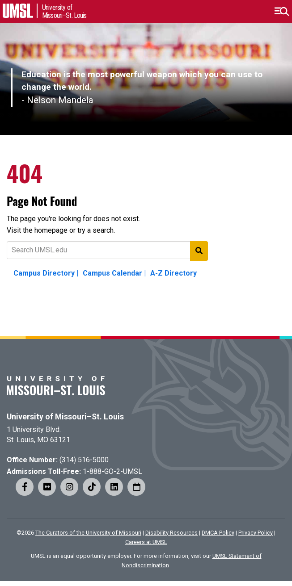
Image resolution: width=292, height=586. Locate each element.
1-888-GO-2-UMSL (112, 471)
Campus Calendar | (114, 273)
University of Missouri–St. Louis (65, 416)
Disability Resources (171, 532)
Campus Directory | (45, 273)
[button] (281, 12)
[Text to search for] (107, 250)
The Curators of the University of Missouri (88, 532)
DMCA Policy (218, 532)
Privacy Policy (255, 532)
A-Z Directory (173, 273)
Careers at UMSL (146, 542)
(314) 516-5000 (84, 460)
